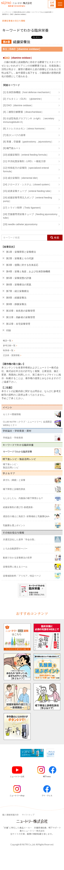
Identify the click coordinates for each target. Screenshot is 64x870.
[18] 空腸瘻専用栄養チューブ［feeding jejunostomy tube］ (30, 216)
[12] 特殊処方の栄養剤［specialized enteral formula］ (26, 170)
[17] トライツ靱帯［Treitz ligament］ (22, 207)
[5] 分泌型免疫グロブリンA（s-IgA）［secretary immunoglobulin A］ (28, 120)
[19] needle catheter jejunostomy (20, 224)
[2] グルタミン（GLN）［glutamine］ (23, 99)
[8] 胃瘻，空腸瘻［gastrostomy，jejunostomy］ (28, 141)
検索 (54, 237)
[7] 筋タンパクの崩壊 (14, 135)
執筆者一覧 (8, 350)
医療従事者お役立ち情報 (22, 12)
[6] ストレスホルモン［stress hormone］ (25, 128)
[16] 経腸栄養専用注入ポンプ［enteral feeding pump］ (27, 199)
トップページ (6, 12)
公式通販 (52, 4)
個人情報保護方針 (10, 814)
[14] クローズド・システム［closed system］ (27, 184)
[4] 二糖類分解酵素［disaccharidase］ (23, 112)
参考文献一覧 (9, 345)
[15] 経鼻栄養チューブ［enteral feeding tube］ (28, 191)
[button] (57, 753)
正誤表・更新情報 (11, 355)
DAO (7, 58)
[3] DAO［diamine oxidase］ (18, 105)
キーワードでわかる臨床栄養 (42, 12)
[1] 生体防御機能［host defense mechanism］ (27, 92)
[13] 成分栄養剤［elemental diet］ (21, 178)
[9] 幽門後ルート (12, 148)
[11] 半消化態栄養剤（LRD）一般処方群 (24, 161)
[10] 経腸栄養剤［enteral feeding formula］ (26, 154)
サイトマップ (28, 814)
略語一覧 (7, 340)
